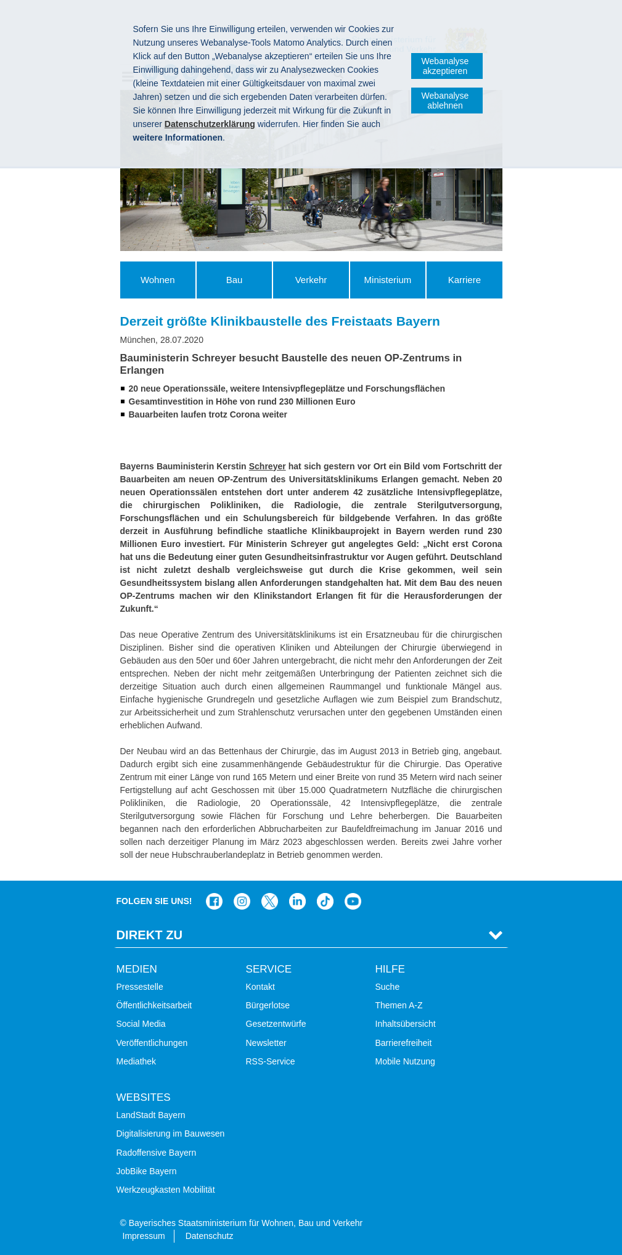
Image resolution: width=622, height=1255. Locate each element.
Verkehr (311, 279)
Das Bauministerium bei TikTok (325, 901)
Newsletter (266, 1043)
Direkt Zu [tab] (150, 935)
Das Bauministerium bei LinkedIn (297, 901)
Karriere (464, 279)
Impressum (144, 1236)
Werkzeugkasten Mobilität (166, 1190)
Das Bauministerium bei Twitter (269, 901)
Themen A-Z (399, 1005)
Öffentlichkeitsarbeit (154, 1005)
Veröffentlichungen (152, 1043)
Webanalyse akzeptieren (445, 66)
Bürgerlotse (268, 1005)
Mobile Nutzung (405, 1061)
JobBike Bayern (147, 1171)
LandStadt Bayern (151, 1115)
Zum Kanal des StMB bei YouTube (353, 901)
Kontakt (260, 987)
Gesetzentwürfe (276, 1024)
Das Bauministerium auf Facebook (214, 901)
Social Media (141, 1024)
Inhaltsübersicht (405, 1024)
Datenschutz (210, 1236)
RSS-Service (270, 1061)
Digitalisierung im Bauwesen (171, 1133)
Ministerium (388, 279)
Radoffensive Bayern (157, 1153)
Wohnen (158, 279)
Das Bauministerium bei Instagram (242, 901)
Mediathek (137, 1061)
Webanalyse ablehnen (445, 100)
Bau (234, 279)
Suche (387, 987)
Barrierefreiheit (403, 1043)
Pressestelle (140, 987)
